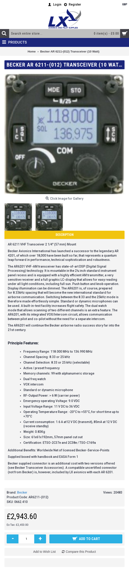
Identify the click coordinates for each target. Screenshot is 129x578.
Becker (22, 492)
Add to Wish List (44, 551)
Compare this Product (81, 551)
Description (65, 235)
